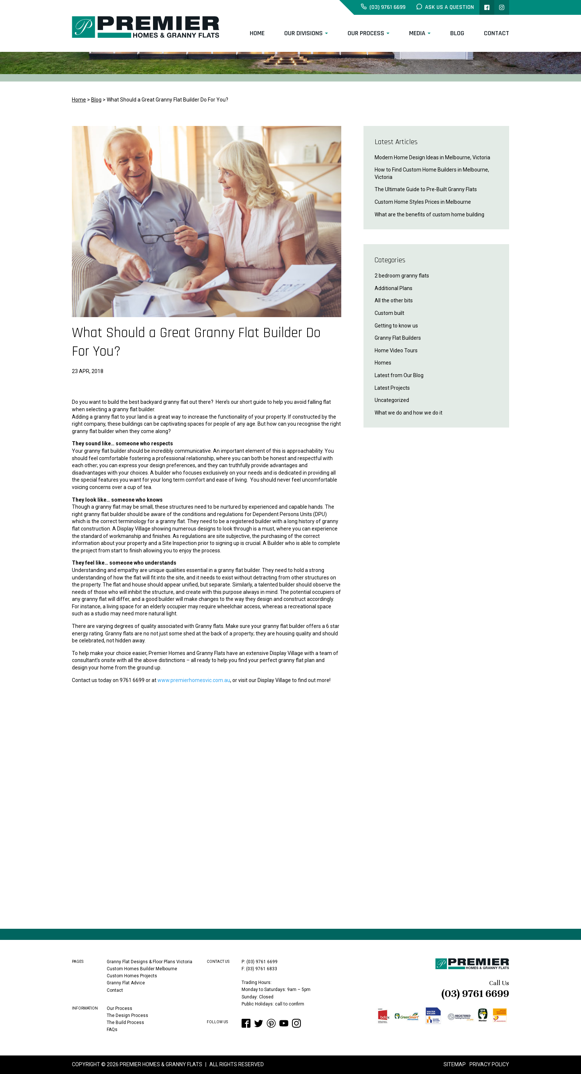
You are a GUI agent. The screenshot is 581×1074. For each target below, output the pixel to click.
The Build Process (125, 1022)
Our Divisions (303, 33)
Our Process (366, 33)
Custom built (389, 313)
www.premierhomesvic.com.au (193, 680)
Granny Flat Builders (398, 338)
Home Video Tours (396, 350)
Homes (383, 363)
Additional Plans (393, 288)
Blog (457, 33)
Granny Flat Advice (126, 982)
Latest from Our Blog (399, 375)
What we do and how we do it (408, 413)
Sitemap (455, 1064)
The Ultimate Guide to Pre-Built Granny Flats (426, 189)
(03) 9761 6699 (475, 993)
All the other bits (394, 300)
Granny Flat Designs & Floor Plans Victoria (149, 961)
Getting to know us (396, 326)
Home (257, 33)
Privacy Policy (489, 1064)
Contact (496, 33)
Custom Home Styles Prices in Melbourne (423, 202)
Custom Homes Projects (132, 975)
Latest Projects (392, 388)
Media (417, 33)
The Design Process (127, 1015)
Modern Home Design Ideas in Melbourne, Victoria (432, 157)
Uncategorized (392, 400)
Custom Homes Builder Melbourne (142, 968)
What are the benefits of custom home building (429, 214)
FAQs (112, 1029)
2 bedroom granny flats (402, 276)
